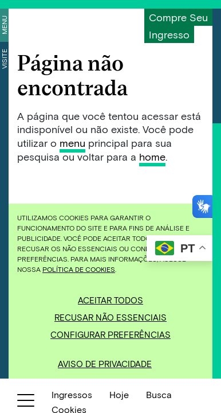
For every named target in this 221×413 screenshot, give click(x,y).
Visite (4, 59)
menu (72, 143)
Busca (159, 394)
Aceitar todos (110, 300)
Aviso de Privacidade (105, 364)
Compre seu (178, 17)
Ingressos (72, 394)
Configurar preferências (110, 334)
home (152, 156)
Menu (4, 24)
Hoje (119, 394)
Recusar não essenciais (110, 317)
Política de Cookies (78, 269)
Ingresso (169, 34)
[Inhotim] (66, 24)
